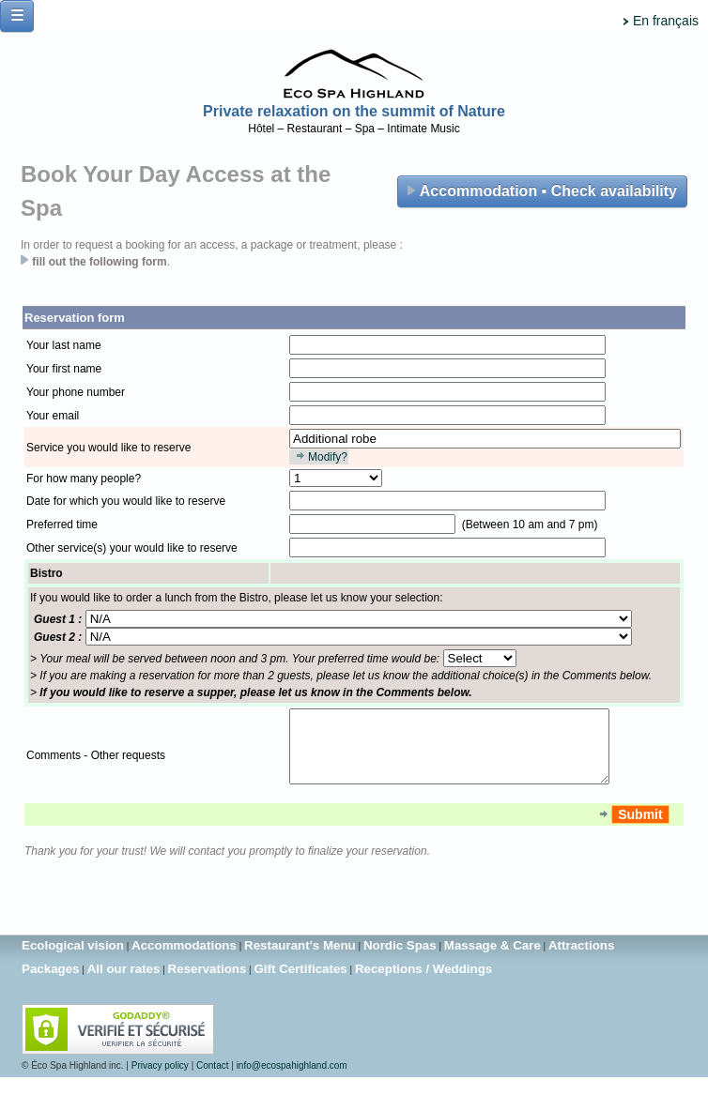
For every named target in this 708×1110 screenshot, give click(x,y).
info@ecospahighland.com (292, 1079)
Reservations (207, 983)
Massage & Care (492, 959)
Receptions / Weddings (423, 983)
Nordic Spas (400, 959)
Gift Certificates (300, 983)
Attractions (581, 959)
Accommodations (184, 959)
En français (666, 20)
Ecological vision (73, 959)
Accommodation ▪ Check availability (542, 191)
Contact (212, 1079)
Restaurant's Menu (300, 959)
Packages (51, 983)
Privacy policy (160, 1079)
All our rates (124, 983)
